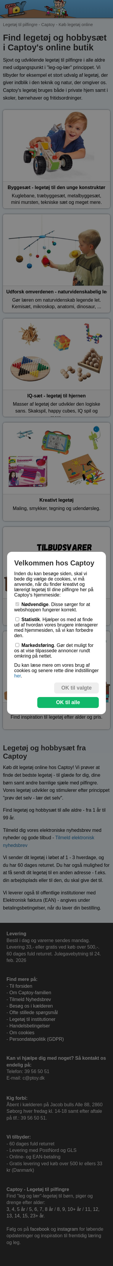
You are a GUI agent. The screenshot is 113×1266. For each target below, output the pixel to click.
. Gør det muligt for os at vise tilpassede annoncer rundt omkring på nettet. (53, 650)
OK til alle (68, 702)
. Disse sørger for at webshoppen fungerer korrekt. (52, 607)
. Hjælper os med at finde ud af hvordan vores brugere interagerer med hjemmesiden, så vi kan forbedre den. (56, 627)
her (17, 675)
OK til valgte (76, 688)
